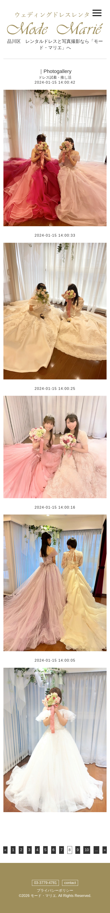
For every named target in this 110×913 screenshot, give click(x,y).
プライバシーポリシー (55, 890)
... (96, 850)
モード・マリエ (43, 896)
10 (87, 850)
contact (70, 883)
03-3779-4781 (45, 883)
